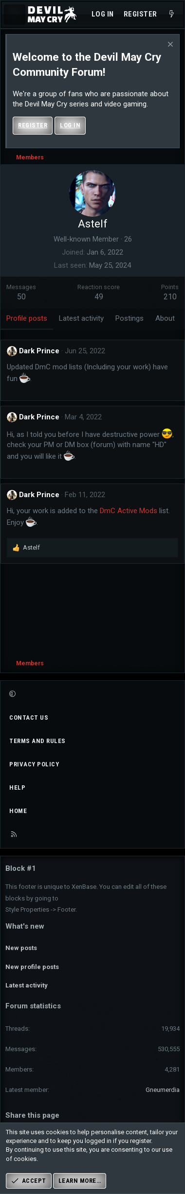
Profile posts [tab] (26, 318)
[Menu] (14, 14)
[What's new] (171, 14)
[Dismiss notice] (169, 45)
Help (17, 787)
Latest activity (26, 985)
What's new (24, 926)
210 (170, 296)
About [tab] (165, 318)
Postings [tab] (129, 318)
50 (21, 296)
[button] (91, 694)
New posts (21, 948)
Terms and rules (37, 740)
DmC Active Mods (128, 510)
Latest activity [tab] (81, 318)
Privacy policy (34, 764)
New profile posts (32, 966)
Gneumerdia (163, 1089)
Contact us (28, 717)
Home (18, 810)
